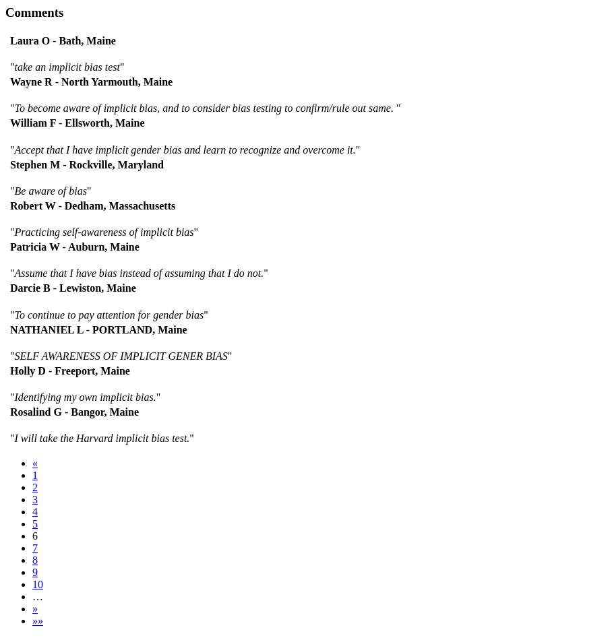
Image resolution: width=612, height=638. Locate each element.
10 (37, 584)
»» (37, 621)
